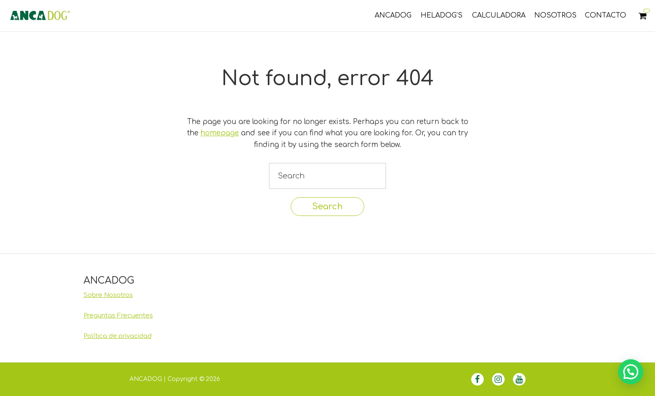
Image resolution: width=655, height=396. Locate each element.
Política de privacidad (118, 336)
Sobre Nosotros (108, 295)
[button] (630, 371)
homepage (220, 133)
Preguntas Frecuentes (118, 315)
